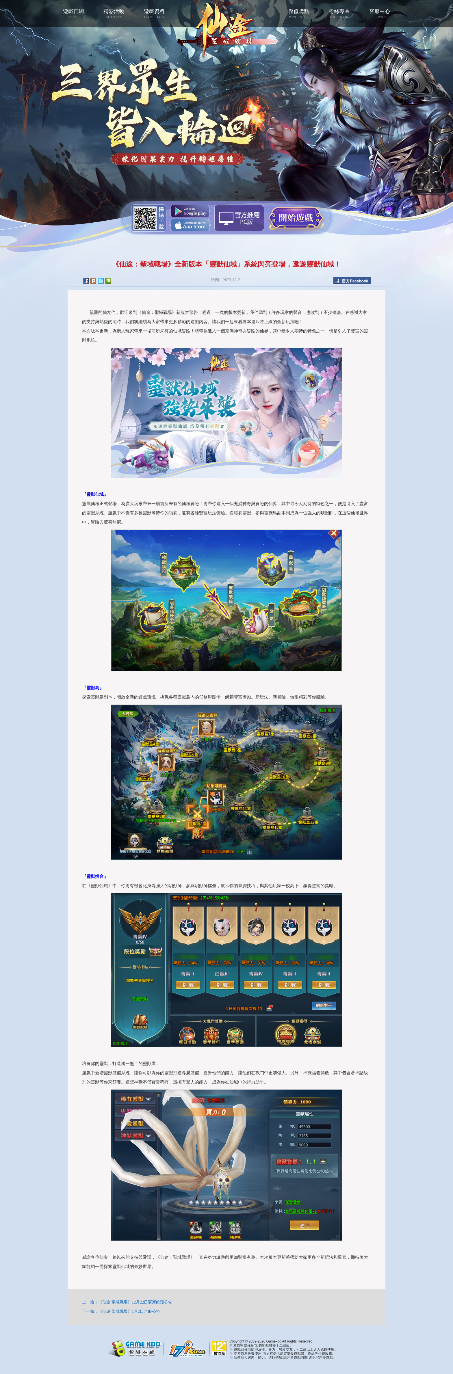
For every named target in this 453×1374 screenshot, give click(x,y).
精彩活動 (114, 13)
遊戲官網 (73, 13)
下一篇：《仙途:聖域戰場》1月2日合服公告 (121, 1311)
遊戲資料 (154, 13)
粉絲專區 (339, 13)
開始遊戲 (296, 218)
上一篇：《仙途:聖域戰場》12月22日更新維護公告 (127, 1302)
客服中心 (379, 13)
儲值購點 (299, 13)
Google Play (190, 211)
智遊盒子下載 (239, 218)
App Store (190, 225)
